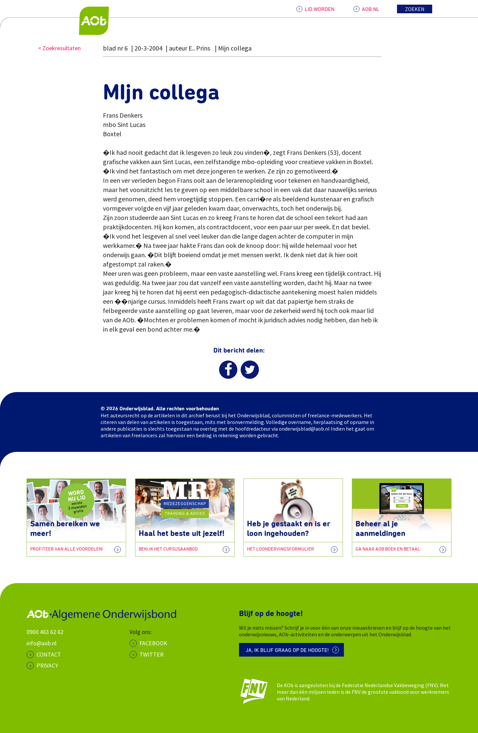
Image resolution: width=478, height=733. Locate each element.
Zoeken (415, 9)
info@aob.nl (41, 643)
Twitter (151, 654)
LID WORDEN (319, 9)
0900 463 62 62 (45, 632)
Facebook (153, 643)
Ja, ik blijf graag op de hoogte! (287, 650)
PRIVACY (47, 665)
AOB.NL (370, 9)
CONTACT (49, 654)
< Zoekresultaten (59, 48)
